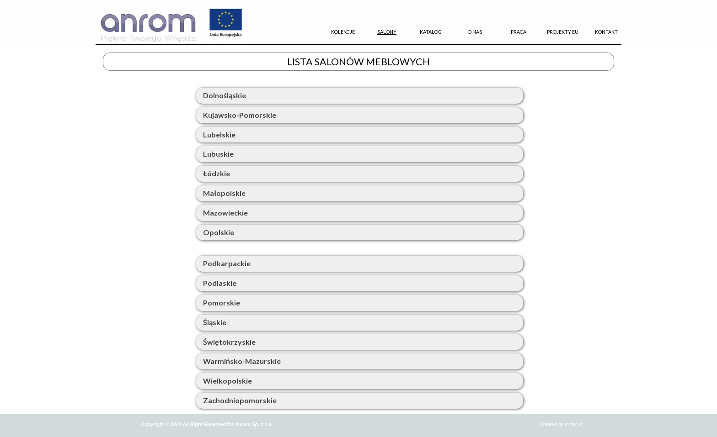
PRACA (518, 32)
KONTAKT (606, 32)
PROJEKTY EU (562, 32)
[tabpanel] (358, 44)
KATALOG (431, 32)
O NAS (475, 32)
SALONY (386, 32)
